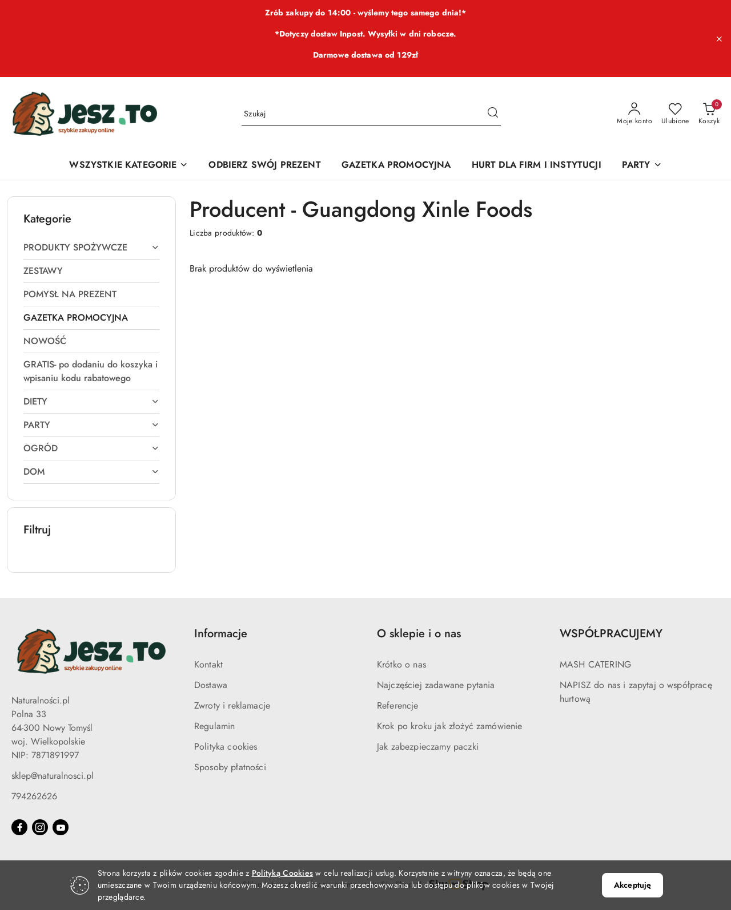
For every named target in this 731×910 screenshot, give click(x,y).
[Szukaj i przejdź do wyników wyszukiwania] (493, 114)
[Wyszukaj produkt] (371, 114)
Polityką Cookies (282, 873)
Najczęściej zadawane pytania (436, 684)
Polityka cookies (226, 746)
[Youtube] (61, 827)
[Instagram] (40, 827)
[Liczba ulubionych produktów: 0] (675, 114)
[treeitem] (91, 247)
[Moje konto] (634, 114)
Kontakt (208, 664)
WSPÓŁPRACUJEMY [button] (611, 633)
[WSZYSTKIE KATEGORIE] (128, 165)
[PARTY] (641, 165)
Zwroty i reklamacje (232, 705)
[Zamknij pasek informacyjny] (719, 39)
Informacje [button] (220, 633)
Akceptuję (632, 885)
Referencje (398, 705)
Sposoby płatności (230, 767)
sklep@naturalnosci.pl (52, 775)
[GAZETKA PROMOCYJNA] (396, 165)
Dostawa (210, 684)
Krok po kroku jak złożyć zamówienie (450, 726)
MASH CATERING (595, 664)
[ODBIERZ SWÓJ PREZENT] (264, 165)
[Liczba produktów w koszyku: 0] (709, 114)
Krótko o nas (401, 664)
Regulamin (214, 726)
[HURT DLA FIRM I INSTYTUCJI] (536, 165)
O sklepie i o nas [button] (419, 633)
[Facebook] (19, 827)
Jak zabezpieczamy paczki (428, 746)
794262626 (34, 796)
